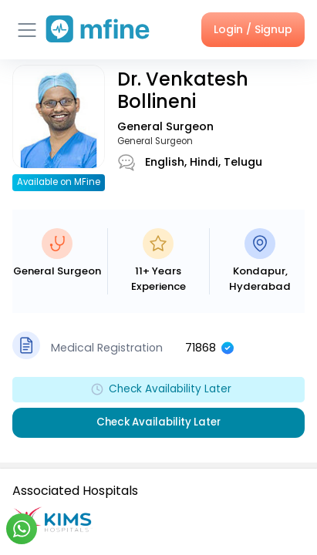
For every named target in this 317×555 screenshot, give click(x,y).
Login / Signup (253, 29)
